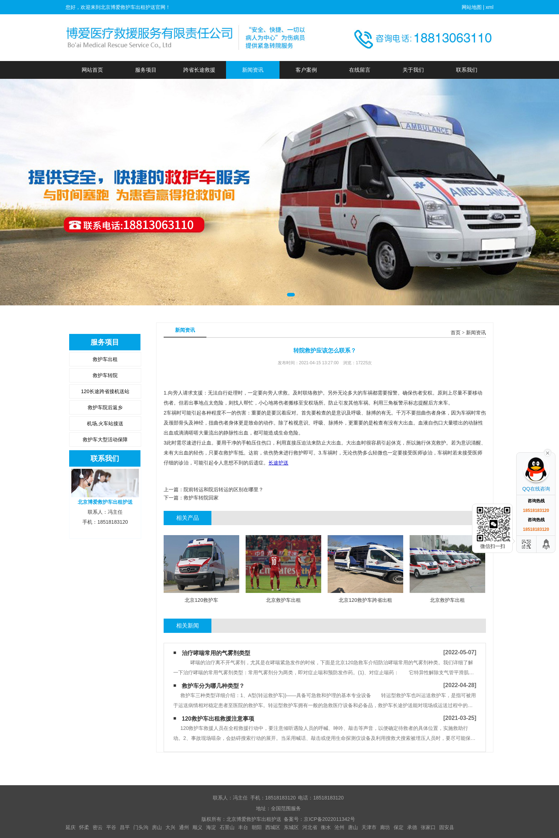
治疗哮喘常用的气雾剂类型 (216, 653)
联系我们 (466, 70)
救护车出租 (105, 359)
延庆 (71, 827)
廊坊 (385, 827)
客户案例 (306, 70)
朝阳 (257, 827)
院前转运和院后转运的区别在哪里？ (223, 489)
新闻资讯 (252, 70)
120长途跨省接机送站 (105, 391)
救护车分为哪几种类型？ (213, 686)
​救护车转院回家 (201, 498)
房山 (157, 827)
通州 (184, 827)
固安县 (446, 827)
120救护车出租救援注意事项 (218, 719)
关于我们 (413, 70)
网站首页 (92, 70)
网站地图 (472, 7)
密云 (98, 827)
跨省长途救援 (199, 70)
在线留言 (359, 70)
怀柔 (84, 827)
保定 (399, 827)
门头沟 (140, 827)
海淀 (211, 827)
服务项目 (146, 70)
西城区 (272, 827)
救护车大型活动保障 (105, 439)
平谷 (111, 827)
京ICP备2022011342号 (329, 819)
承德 (412, 827)
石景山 (227, 827)
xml (489, 7)
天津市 (368, 827)
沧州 (339, 827)
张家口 (428, 827)
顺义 (197, 827)
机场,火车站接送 (105, 423)
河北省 (309, 827)
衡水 (326, 827)
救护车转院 (105, 375)
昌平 (125, 827)
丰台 (243, 827)
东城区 (291, 827)
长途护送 (278, 463)
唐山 (353, 827)
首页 (456, 332)
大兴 (170, 827)
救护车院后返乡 (105, 407)
